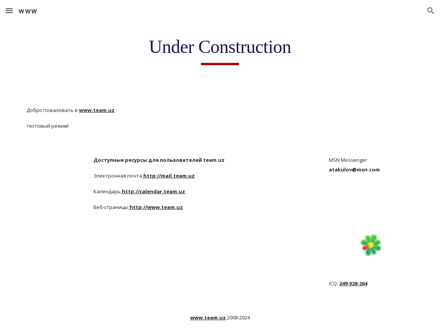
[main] (219, 50)
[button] (9, 10)
